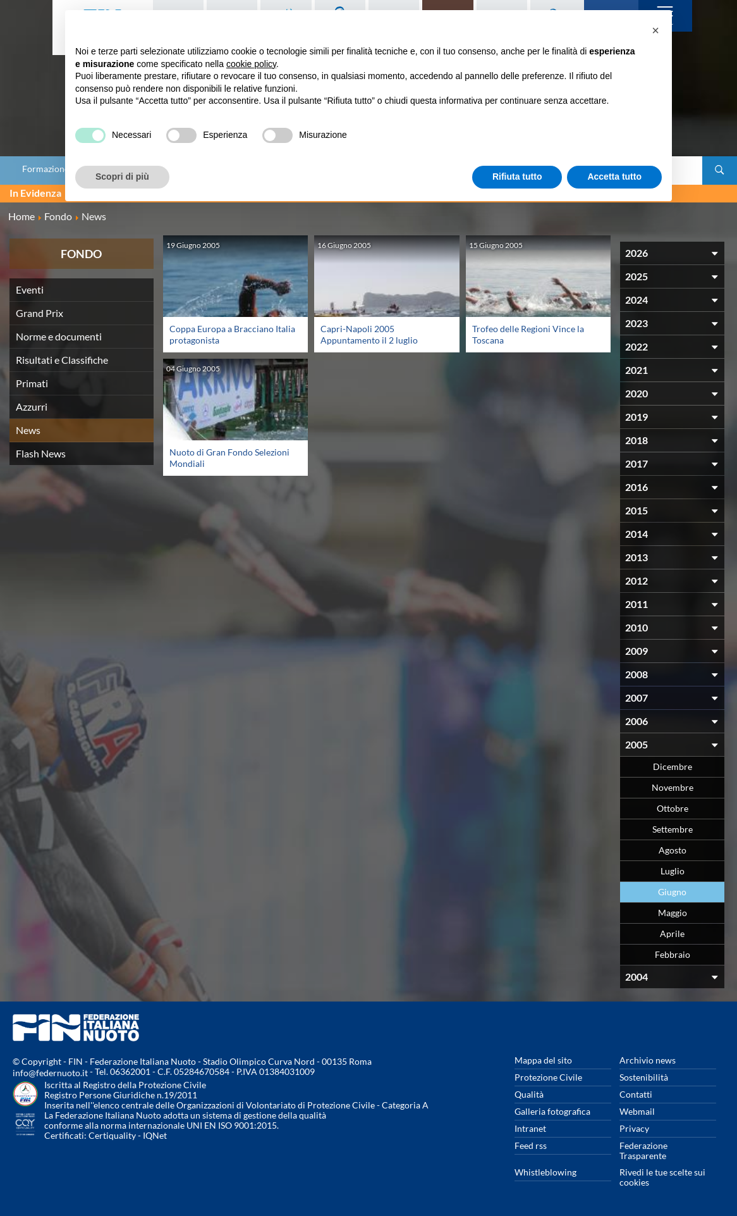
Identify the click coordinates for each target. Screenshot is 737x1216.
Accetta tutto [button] (614, 176)
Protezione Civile (548, 1077)
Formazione (45, 168)
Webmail (637, 1111)
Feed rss (531, 1145)
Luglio (673, 870)
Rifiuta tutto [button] (517, 176)
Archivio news (647, 1060)
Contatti (635, 1094)
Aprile (672, 933)
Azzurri (31, 406)
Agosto (672, 850)
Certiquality (112, 1135)
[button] (655, 30)
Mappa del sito (543, 1060)
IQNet (155, 1135)
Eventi (30, 289)
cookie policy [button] (251, 64)
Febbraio (672, 954)
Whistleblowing (545, 1172)
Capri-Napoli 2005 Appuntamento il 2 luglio (369, 334)
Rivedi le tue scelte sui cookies (662, 1177)
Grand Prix (39, 313)
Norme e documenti (59, 336)
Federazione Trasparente (643, 1150)
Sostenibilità (643, 1077)
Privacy (634, 1128)
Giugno (672, 891)
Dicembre (672, 766)
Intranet (530, 1128)
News (28, 430)
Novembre (672, 787)
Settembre (672, 829)
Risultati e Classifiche (62, 360)
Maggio (672, 912)
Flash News (41, 453)
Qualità (529, 1094)
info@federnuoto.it (50, 1072)
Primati (32, 383)
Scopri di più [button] (122, 176)
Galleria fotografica (552, 1111)
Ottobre (672, 808)
